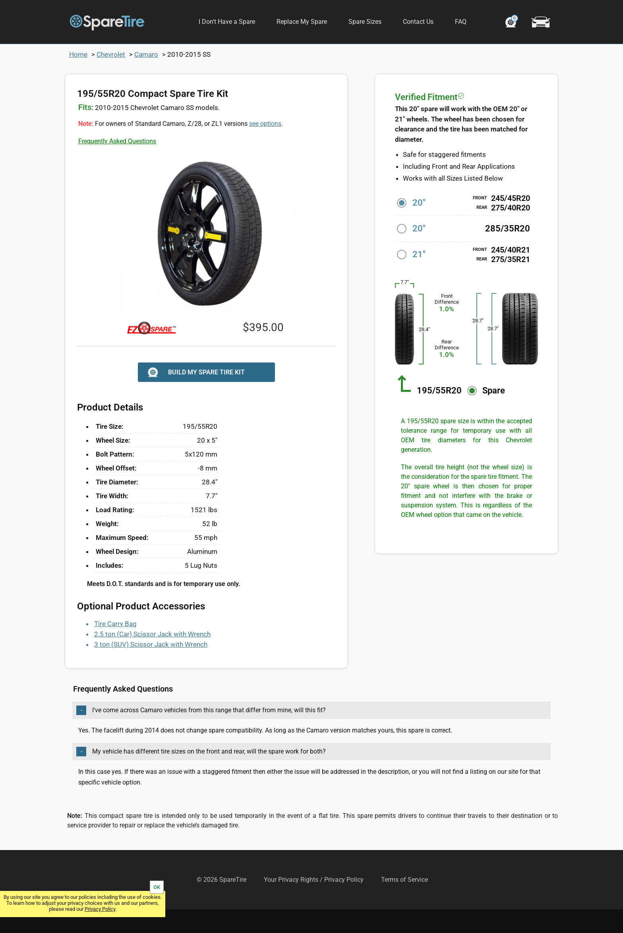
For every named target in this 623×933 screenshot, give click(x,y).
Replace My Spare (302, 21)
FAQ (460, 21)
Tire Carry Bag (115, 648)
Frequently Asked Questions (117, 165)
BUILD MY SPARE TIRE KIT (195, 396)
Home (78, 78)
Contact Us (418, 21)
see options (265, 147)
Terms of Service (404, 903)
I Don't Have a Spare (227, 21)
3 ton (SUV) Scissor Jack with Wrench (150, 668)
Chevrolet (111, 78)
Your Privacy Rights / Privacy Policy (314, 903)
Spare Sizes (364, 21)
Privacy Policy (100, 909)
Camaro (146, 78)
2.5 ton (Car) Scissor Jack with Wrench (152, 658)
